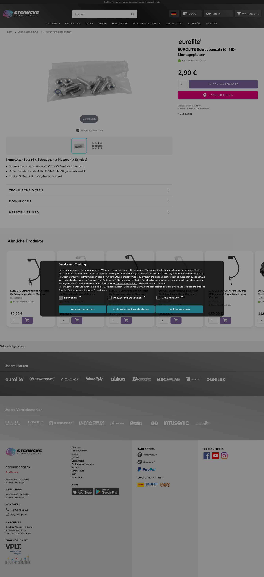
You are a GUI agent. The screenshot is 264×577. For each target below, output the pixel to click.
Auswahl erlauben (82, 309)
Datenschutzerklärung (126, 283)
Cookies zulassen (179, 309)
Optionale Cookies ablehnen (131, 309)
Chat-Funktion (170, 297)
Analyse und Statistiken (127, 297)
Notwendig (70, 297)
